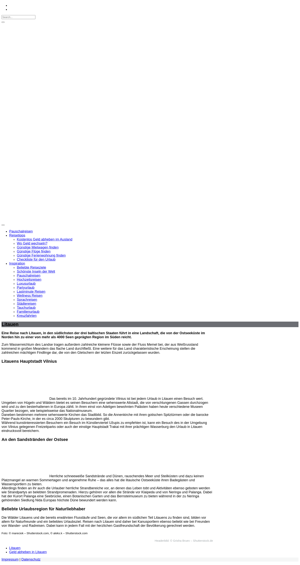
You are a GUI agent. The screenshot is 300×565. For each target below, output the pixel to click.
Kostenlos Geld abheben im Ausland (44, 239)
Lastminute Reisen (31, 291)
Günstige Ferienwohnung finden (41, 255)
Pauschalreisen (21, 231)
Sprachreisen (27, 300)
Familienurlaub (28, 312)
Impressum (10, 559)
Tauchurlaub (26, 308)
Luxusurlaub (26, 283)
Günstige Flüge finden (34, 251)
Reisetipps (17, 235)
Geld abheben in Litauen (28, 552)
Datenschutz (31, 559)
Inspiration (17, 263)
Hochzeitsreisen (29, 279)
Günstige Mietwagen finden (38, 247)
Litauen (14, 548)
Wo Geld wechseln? (32, 243)
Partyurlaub (25, 287)
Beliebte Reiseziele (31, 267)
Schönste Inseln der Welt (36, 271)
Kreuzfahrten (27, 316)
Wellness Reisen (29, 296)
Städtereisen (26, 304)
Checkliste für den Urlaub (36, 259)
